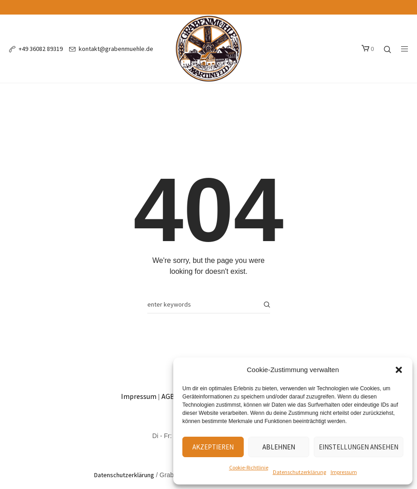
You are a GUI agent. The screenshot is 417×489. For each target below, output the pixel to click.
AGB (168, 396)
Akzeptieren (213, 447)
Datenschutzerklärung (299, 472)
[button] (398, 369)
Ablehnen (278, 447)
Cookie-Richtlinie (248, 467)
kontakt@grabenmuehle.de (116, 49)
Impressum (344, 472)
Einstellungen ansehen (358, 447)
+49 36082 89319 (41, 49)
